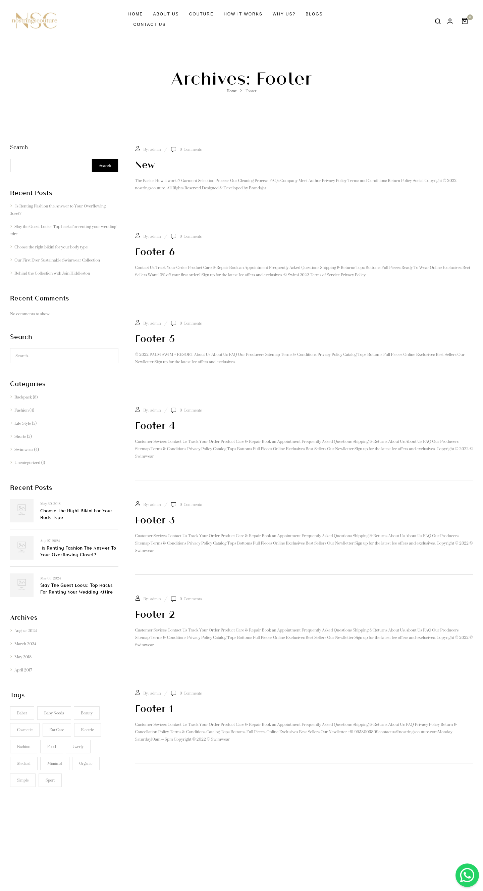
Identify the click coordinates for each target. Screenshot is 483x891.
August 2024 (25, 630)
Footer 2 (155, 614)
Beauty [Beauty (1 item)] (86, 713)
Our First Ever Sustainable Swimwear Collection (57, 260)
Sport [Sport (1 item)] (50, 780)
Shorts (20, 436)
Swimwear (23, 449)
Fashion (21, 410)
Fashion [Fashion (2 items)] (23, 746)
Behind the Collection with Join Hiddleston (52, 273)
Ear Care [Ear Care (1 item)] (57, 730)
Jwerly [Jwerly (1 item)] (78, 746)
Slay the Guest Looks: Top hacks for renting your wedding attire (62, 230)
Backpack (23, 397)
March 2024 (25, 644)
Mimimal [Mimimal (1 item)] (54, 763)
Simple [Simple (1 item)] (23, 780)
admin (155, 149)
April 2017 (23, 670)
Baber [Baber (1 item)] (22, 713)
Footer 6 (155, 251)
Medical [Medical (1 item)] (24, 763)
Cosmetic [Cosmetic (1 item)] (25, 730)
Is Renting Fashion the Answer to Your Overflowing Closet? (57, 210)
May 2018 (23, 657)
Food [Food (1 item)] (51, 746)
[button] (467, 20)
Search (19, 149)
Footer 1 (154, 708)
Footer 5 (155, 338)
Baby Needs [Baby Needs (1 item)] (54, 713)
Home (231, 91)
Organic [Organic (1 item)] (85, 763)
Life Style (22, 423)
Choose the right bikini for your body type (51, 247)
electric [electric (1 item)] (87, 730)
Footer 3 (155, 519)
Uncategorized (27, 462)
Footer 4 (155, 425)
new (145, 164)
